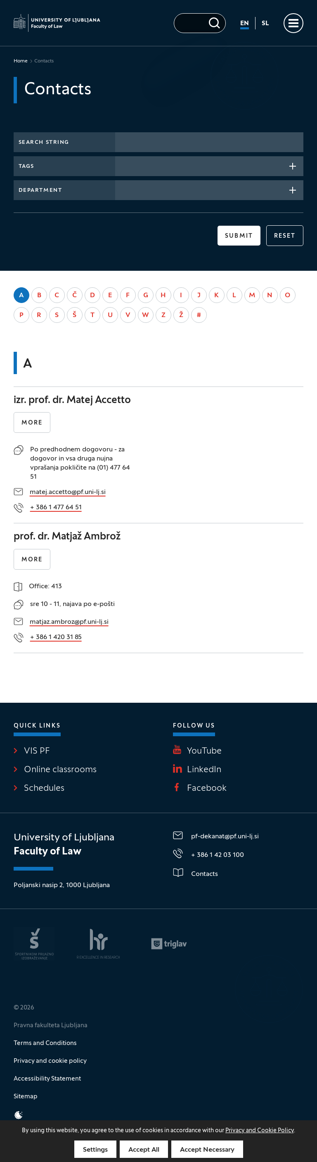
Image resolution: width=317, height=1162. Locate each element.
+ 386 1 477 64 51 (56, 507)
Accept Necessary (207, 1150)
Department (40, 190)
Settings (95, 1150)
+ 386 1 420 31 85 (56, 637)
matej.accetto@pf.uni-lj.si (68, 492)
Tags (26, 166)
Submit (239, 236)
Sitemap (26, 1097)
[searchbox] (122, 165)
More (32, 423)
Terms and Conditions (45, 1043)
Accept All (143, 1150)
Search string (44, 142)
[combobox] (209, 166)
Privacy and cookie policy (50, 1061)
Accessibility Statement (47, 1079)
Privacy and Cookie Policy (259, 1130)
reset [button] (285, 236)
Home (21, 61)
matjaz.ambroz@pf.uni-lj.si (69, 622)
